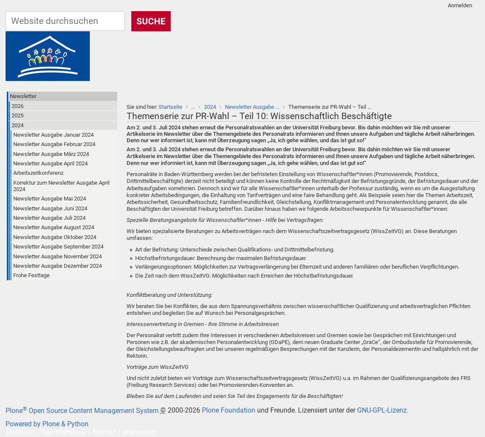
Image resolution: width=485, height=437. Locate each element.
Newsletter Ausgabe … (252, 107)
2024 (210, 107)
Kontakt (104, 432)
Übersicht (20, 432)
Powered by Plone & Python (47, 424)
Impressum (140, 432)
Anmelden (460, 5)
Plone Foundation (228, 411)
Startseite (170, 107)
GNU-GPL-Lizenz (382, 411)
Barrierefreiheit (63, 432)
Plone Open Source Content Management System (82, 411)
